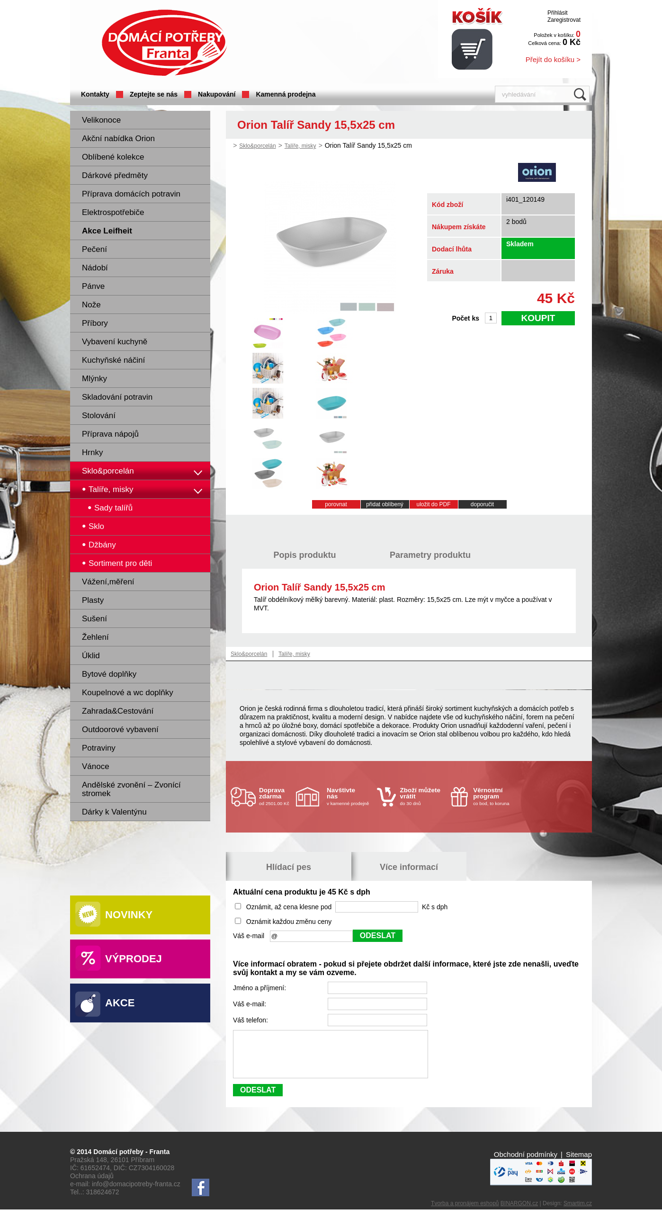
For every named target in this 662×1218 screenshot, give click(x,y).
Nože (91, 304)
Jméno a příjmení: (260, 988)
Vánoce (95, 766)
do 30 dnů (423, 796)
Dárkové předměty (115, 175)
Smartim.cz (578, 1212)
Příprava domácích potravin (131, 193)
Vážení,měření (108, 581)
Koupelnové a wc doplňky (127, 692)
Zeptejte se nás (154, 94)
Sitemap (579, 1163)
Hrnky (92, 452)
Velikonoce (101, 120)
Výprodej (133, 959)
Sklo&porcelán (108, 470)
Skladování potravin (117, 397)
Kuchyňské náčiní (113, 360)
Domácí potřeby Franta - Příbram (164, 42)
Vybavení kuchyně (114, 341)
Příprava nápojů (110, 434)
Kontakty (95, 94)
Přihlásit (557, 12)
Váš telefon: (251, 1020)
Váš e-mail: (250, 1004)
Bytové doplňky (109, 674)
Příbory (95, 323)
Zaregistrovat (564, 20)
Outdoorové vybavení (120, 729)
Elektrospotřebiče (113, 212)
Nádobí (95, 267)
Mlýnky (94, 378)
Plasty (93, 600)
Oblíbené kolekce (113, 156)
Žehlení (95, 637)
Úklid (91, 655)
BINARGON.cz (519, 1212)
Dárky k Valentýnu (114, 811)
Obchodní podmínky (525, 1163)
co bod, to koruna (496, 796)
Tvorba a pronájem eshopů (465, 1212)
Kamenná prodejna (285, 94)
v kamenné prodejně (349, 796)
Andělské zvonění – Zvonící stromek (131, 789)
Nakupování (216, 94)
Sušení (94, 618)
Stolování (99, 415)
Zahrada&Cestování (117, 711)
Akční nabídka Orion (118, 138)
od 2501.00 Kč (276, 796)
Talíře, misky (300, 146)
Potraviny (99, 747)
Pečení (94, 249)
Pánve (93, 286)
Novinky (128, 915)
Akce (119, 1003)
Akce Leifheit (107, 230)
